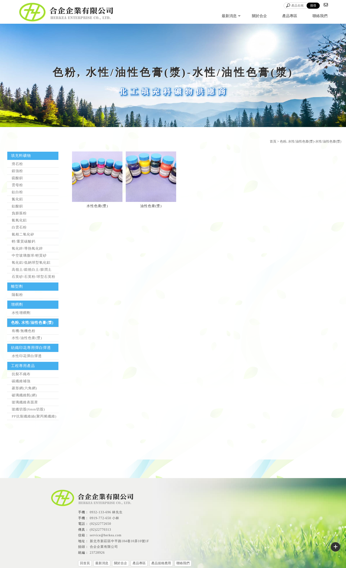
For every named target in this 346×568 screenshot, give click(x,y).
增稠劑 (17, 304)
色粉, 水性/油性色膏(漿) (32, 323)
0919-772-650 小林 (104, 518)
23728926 (97, 552)
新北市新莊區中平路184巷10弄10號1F (119, 541)
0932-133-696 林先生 (106, 512)
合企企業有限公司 (104, 547)
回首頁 (85, 563)
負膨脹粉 (19, 213)
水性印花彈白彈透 (27, 356)
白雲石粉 (19, 227)
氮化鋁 (17, 199)
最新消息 (229, 16)
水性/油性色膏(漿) (27, 338)
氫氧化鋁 (19, 220)
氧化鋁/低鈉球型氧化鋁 (31, 262)
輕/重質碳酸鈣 (23, 241)
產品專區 (289, 16)
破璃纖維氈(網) (24, 395)
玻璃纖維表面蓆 (25, 402)
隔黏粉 (17, 295)
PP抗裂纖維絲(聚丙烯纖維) (34, 416)
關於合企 (259, 16)
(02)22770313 (100, 529)
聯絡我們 (319, 16)
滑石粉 (17, 164)
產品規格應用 (161, 563)
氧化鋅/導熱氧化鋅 (27, 248)
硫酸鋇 (17, 178)
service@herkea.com (106, 535)
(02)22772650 (100, 523)
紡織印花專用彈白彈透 (31, 348)
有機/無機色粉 (23, 331)
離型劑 (17, 286)
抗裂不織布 (21, 374)
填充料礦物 (21, 156)
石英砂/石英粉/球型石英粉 (33, 276)
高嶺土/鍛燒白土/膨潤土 (32, 269)
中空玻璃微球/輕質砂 (29, 255)
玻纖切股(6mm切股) (28, 409)
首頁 (273, 141)
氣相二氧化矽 (23, 234)
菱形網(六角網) (24, 388)
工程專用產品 (23, 366)
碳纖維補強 (21, 381)
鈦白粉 (17, 192)
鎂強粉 (17, 171)
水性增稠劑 (21, 313)
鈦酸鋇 (17, 206)
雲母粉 (17, 185)
